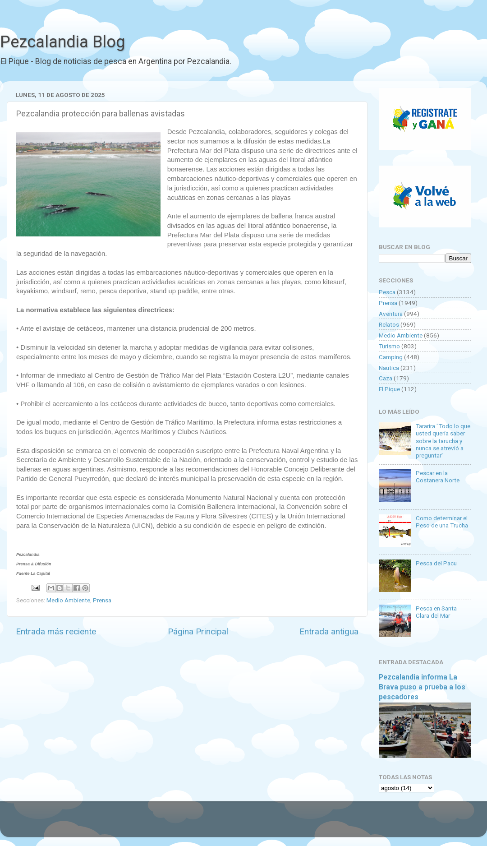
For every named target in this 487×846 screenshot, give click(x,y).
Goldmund (259, 823)
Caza (385, 378)
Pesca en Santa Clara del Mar (436, 612)
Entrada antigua (328, 631)
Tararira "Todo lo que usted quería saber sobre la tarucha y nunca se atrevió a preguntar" (443, 440)
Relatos (389, 324)
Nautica (389, 367)
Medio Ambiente (68, 600)
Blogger (336, 823)
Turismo (389, 346)
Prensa (102, 600)
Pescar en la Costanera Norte (437, 476)
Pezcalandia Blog (62, 41)
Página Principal (198, 631)
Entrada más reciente (56, 631)
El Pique (389, 389)
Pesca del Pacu (436, 563)
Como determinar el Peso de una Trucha (442, 521)
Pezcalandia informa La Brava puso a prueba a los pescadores (422, 687)
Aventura (391, 313)
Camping (391, 357)
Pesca (387, 292)
